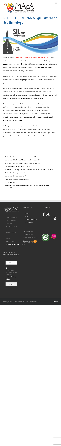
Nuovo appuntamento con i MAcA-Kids (17, 179)
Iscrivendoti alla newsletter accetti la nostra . (11, 273)
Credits (55, 302)
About (27, 213)
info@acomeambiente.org (15, 244)
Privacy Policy (11, 278)
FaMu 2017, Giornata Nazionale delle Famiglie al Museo (22, 163)
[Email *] (11, 263)
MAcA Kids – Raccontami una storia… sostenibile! (21, 157)
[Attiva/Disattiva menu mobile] (56, 3)
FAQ (26, 216)
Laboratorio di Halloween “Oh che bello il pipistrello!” (22, 160)
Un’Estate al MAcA (11, 182)
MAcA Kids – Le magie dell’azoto (15, 173)
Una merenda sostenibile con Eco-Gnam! (17, 166)
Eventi (7, 152)
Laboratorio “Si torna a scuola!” (15, 176)
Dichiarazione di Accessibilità (31, 221)
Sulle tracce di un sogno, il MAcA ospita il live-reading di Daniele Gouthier (29, 170)
